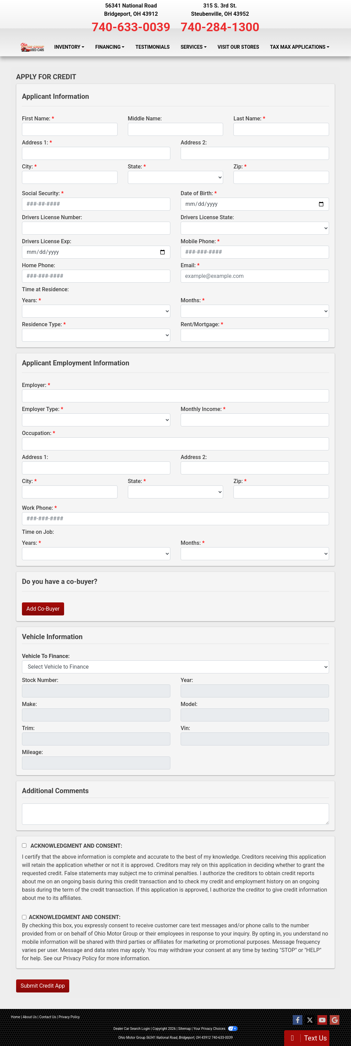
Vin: (185, 728)
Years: (29, 300)
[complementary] (330, 1025)
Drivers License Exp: (46, 241)
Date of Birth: (197, 193)
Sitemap (184, 1029)
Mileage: (32, 752)
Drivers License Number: (52, 217)
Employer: (34, 385)
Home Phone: (38, 265)
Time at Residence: (45, 289)
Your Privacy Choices (215, 1029)
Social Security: (41, 193)
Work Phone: (37, 508)
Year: (187, 680)
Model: (189, 704)
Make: (29, 704)
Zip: (238, 166)
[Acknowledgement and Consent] (24, 845)
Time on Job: (38, 532)
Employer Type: (40, 409)
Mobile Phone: (198, 241)
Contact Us (47, 1017)
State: (135, 166)
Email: (188, 265)
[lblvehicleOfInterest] (175, 666)
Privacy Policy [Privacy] (69, 1017)
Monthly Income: (201, 409)
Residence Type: (42, 324)
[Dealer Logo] (32, 47)
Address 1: (35, 142)
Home (15, 1017)
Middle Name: (145, 118)
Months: (191, 300)
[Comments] (175, 814)
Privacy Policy (80, 958)
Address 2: (194, 142)
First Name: (36, 118)
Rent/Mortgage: (200, 324)
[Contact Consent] (24, 917)
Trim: (28, 728)
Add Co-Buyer (43, 609)
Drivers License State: (207, 217)
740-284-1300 (220, 27)
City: (27, 166)
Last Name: (247, 118)
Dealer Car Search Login (131, 1029)
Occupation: (36, 433)
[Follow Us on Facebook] (297, 1020)
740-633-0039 (131, 27)
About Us (30, 1017)
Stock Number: (40, 680)
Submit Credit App (43, 986)
